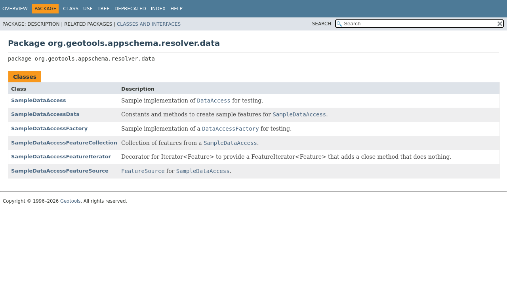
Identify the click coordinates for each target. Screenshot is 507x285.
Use (88, 8)
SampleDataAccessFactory (49, 128)
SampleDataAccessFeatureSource (60, 171)
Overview (15, 8)
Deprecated (130, 8)
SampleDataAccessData (45, 114)
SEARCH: (322, 24)
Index (158, 8)
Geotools (70, 201)
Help (176, 8)
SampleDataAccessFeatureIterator (61, 157)
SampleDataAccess (38, 100)
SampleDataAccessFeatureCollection (64, 143)
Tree (103, 8)
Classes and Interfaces (149, 24)
